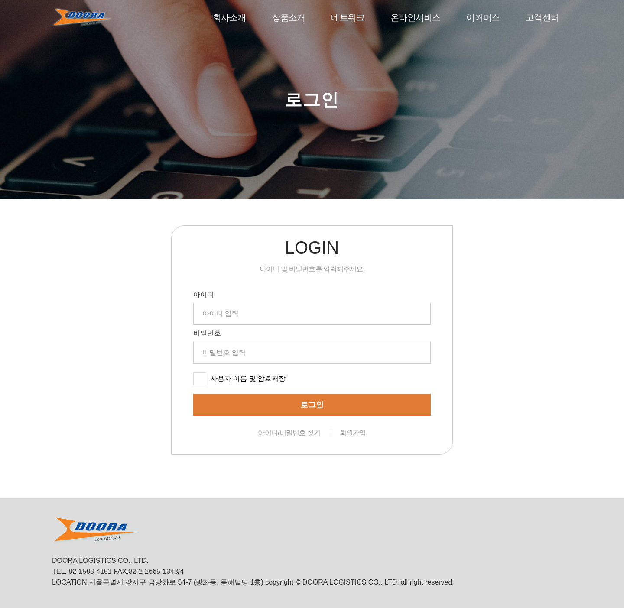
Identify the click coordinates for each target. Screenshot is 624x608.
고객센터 (542, 17)
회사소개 (229, 17)
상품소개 (289, 17)
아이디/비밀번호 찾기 (289, 432)
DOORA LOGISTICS (82, 17)
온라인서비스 (415, 17)
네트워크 (347, 17)
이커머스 (483, 17)
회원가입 (353, 432)
